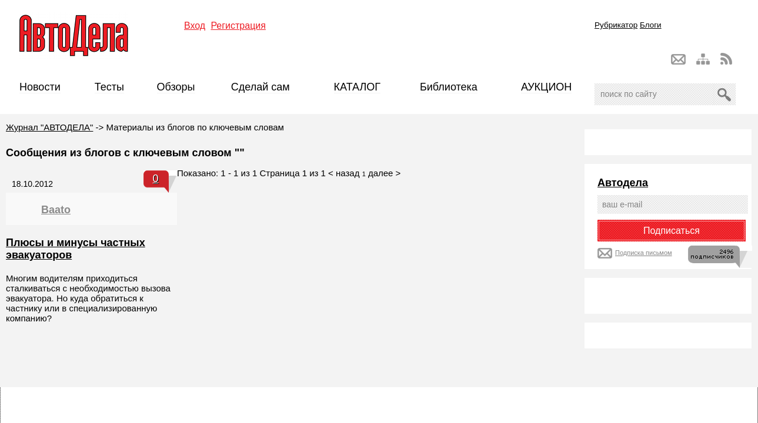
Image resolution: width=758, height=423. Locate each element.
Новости (40, 87)
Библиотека (448, 87)
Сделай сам (260, 87)
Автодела (622, 183)
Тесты (109, 87)
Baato (56, 210)
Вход (194, 26)
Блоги (651, 25)
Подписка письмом (643, 252)
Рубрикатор (616, 25)
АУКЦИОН (546, 87)
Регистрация (238, 26)
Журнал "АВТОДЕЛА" (49, 127)
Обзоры (176, 87)
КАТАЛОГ (357, 87)
